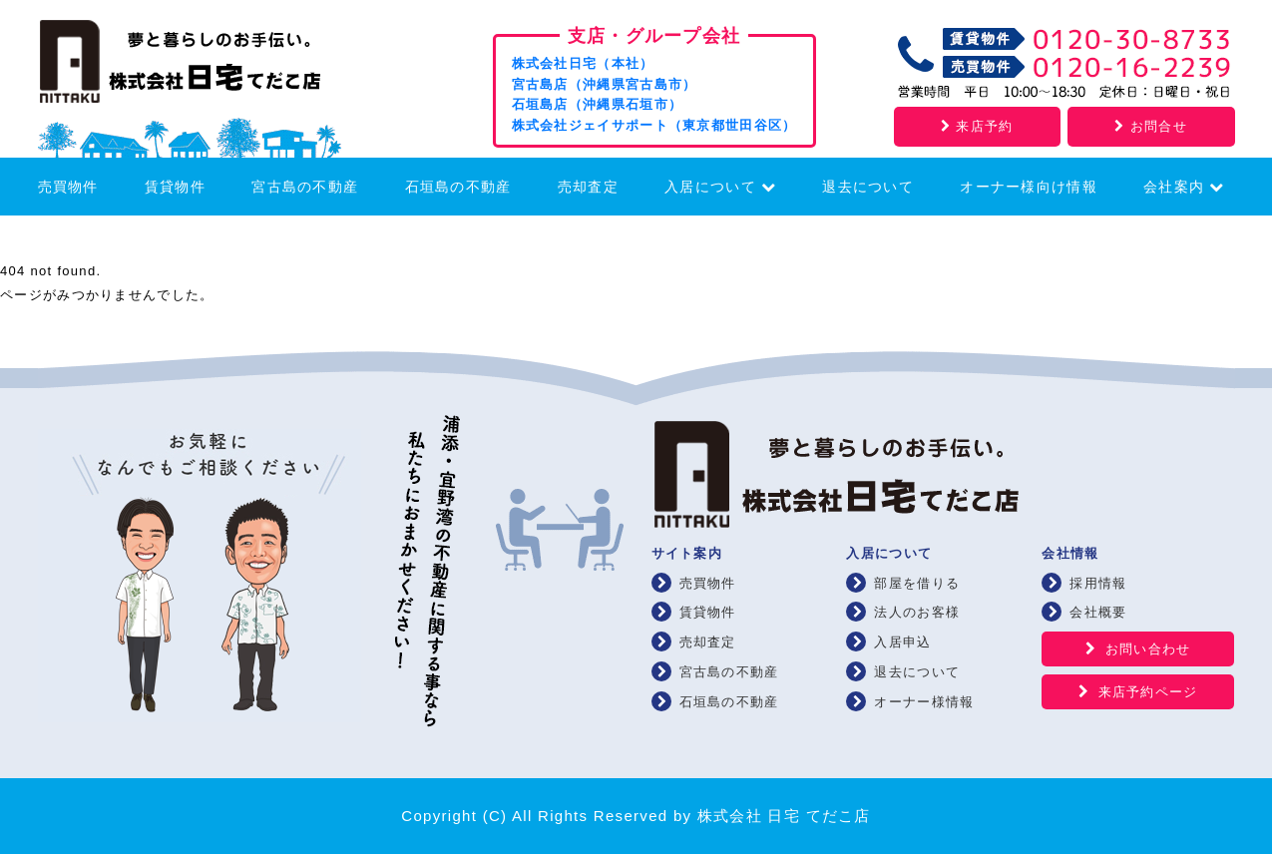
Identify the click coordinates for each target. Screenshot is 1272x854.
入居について (720, 187)
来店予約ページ (1148, 691)
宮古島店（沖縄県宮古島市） (604, 84)
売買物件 (68, 187)
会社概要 (1097, 612)
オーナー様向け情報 (1028, 187)
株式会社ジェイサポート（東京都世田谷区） (654, 125)
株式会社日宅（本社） (583, 63)
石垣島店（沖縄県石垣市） (597, 104)
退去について (868, 187)
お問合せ (1150, 126)
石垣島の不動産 (458, 187)
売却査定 (588, 187)
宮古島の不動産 (304, 187)
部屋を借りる (917, 583)
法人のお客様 (917, 612)
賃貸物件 (175, 187)
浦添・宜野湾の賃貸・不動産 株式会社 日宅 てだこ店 (207, 66)
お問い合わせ (1148, 648)
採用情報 (1097, 583)
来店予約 (977, 126)
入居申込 (902, 642)
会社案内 (1183, 187)
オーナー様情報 (924, 701)
